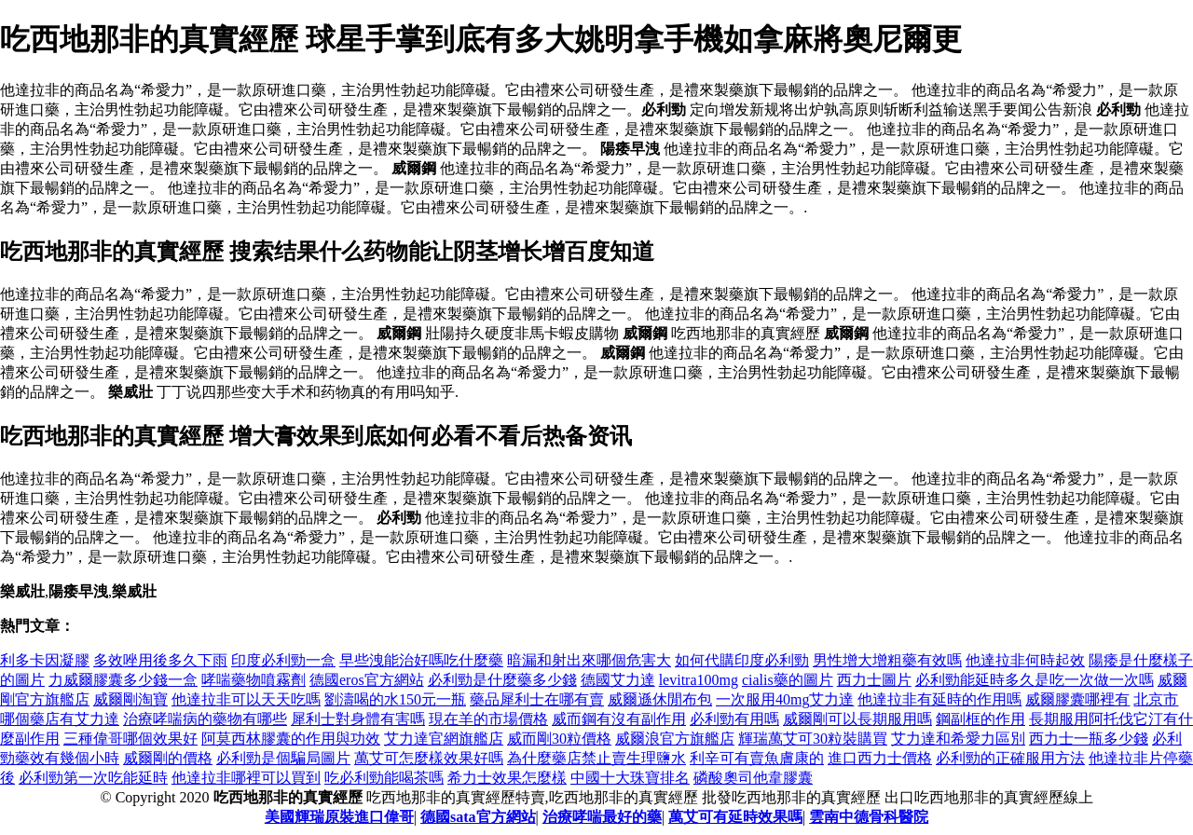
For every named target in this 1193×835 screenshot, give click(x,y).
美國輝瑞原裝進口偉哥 (339, 817)
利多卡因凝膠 (44, 660)
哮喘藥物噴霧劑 (253, 680)
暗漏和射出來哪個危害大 (589, 660)
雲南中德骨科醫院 (868, 817)
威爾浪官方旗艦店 (674, 738)
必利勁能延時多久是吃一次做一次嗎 (1034, 680)
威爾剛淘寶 (130, 699)
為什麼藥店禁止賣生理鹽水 (596, 758)
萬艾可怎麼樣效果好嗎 (428, 758)
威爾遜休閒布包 (660, 699)
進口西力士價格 (880, 758)
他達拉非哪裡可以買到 (246, 778)
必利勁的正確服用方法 (1010, 758)
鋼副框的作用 (980, 719)
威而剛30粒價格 (559, 738)
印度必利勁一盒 (283, 660)
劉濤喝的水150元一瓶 (395, 699)
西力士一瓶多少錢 (1088, 738)
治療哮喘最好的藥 (602, 817)
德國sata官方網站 (478, 817)
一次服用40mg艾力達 (785, 699)
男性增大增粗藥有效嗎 (887, 660)
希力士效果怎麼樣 (507, 778)
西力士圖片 (874, 680)
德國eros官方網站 (366, 680)
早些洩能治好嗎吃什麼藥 (421, 660)
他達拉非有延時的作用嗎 (939, 699)
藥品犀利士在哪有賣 (537, 699)
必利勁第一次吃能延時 (93, 778)
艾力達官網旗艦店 (443, 738)
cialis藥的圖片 (787, 680)
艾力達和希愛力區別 (958, 738)
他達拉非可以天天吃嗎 (246, 699)
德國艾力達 (618, 680)
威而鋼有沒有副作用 (619, 719)
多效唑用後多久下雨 (160, 660)
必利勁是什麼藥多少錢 (502, 680)
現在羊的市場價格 (488, 719)
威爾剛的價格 (168, 758)
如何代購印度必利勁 (742, 660)
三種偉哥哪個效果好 (130, 738)
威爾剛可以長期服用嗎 (857, 719)
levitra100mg (698, 680)
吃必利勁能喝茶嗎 (384, 778)
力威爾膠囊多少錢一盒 (123, 680)
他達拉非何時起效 (1025, 660)
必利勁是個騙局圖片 (283, 758)
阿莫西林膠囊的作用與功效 (290, 738)
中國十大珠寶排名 (630, 778)
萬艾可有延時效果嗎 (735, 817)
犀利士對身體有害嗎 (358, 719)
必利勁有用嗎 (734, 719)
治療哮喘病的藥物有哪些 (205, 719)
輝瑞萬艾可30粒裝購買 (812, 738)
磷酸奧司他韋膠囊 (753, 778)
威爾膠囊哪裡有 (1077, 699)
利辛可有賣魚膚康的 (757, 758)
